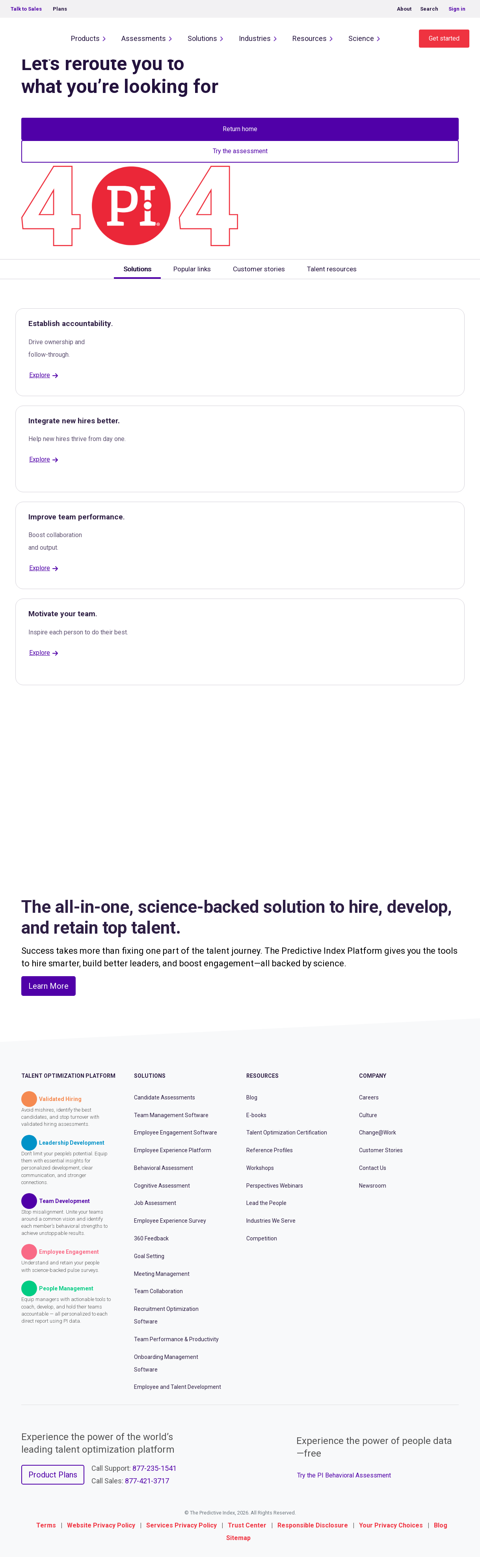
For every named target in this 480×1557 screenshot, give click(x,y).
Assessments (143, 38)
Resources (309, 38)
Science (361, 38)
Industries (255, 38)
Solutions (202, 38)
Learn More (48, 986)
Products (85, 38)
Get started (444, 38)
